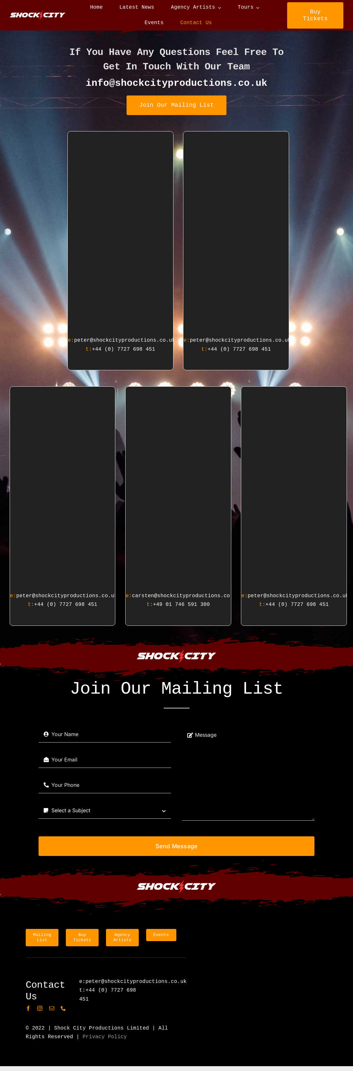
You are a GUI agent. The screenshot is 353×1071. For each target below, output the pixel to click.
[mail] (51, 1008)
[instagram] (39, 1008)
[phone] (63, 1008)
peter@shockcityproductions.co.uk (124, 340)
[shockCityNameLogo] (38, 13)
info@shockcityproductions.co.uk (177, 83)
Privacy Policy (105, 1037)
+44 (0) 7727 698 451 (123, 349)
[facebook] (28, 1008)
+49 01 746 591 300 (181, 605)
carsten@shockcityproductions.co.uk (186, 596)
